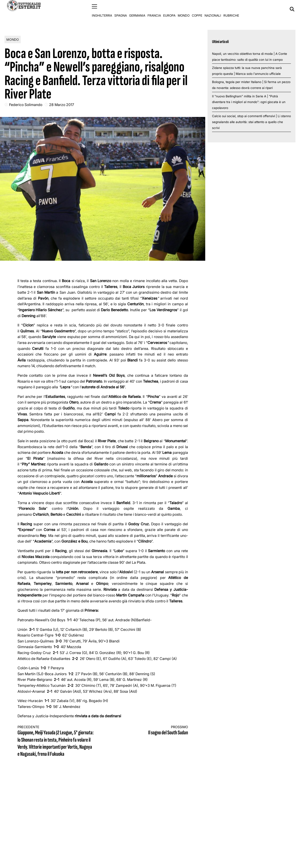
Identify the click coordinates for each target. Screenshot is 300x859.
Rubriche (231, 9)
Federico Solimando (25, 104)
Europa (169, 9)
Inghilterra (102, 9)
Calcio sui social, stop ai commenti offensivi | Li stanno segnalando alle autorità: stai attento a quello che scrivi (251, 121)
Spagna (120, 9)
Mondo (184, 9)
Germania (137, 9)
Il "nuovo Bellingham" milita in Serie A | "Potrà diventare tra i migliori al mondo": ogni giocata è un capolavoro (248, 101)
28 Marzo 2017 (61, 104)
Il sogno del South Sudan (149, 730)
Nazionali (213, 9)
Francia (154, 9)
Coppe (197, 9)
